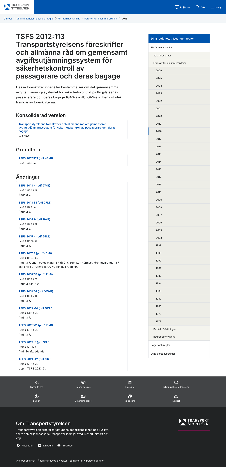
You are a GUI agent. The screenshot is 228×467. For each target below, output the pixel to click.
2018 (124, 18)
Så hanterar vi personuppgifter (87, 460)
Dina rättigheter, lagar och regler (35, 18)
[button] (182, 7)
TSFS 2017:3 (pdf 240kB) (35, 253)
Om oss (8, 18)
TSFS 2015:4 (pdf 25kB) (34, 236)
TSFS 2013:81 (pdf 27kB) (35, 202)
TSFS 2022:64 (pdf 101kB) (36, 308)
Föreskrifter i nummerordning (101, 18)
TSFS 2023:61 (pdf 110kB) (36, 325)
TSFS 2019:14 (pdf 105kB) (36, 291)
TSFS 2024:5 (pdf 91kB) (35, 342)
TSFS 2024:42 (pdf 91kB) (35, 359)
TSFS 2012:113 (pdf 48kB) (36, 158)
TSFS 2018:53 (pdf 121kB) (36, 274)
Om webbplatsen (25, 460)
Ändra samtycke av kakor (52, 460)
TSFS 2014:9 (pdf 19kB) (34, 219)
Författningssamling (69, 18)
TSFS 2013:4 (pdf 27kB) (34, 185)
